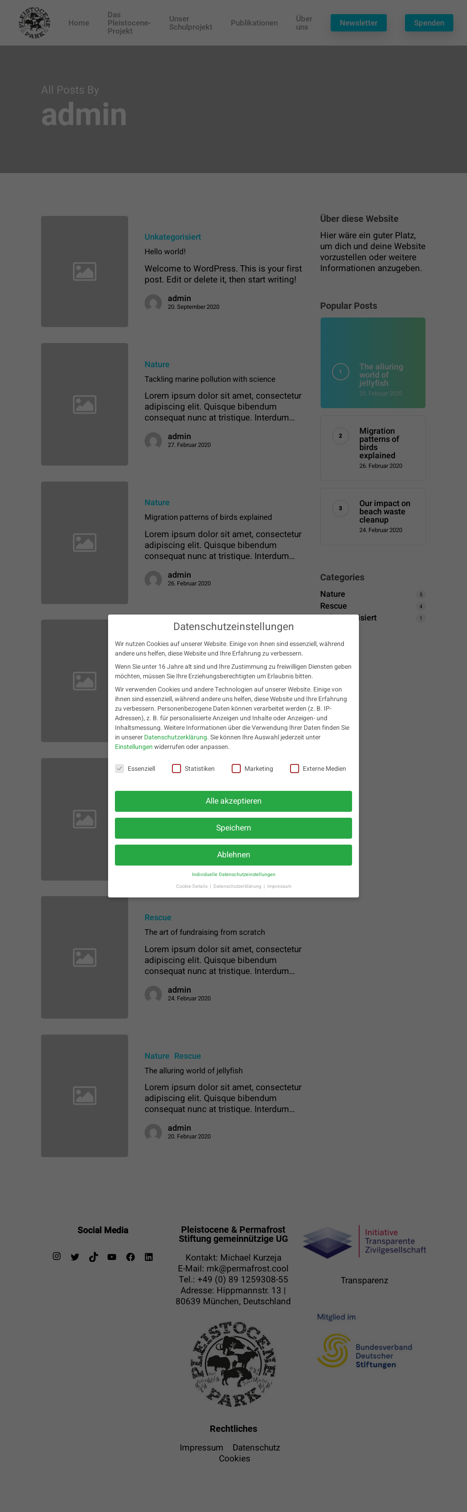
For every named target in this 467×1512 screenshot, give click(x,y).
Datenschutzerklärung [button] (238, 890)
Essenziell (135, 773)
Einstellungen (134, 752)
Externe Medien (318, 773)
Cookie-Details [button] (192, 890)
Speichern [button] (233, 832)
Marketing (252, 773)
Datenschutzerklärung (175, 742)
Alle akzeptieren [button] (234, 805)
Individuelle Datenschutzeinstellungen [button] (233, 879)
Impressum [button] (279, 890)
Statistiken (193, 773)
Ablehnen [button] (233, 859)
